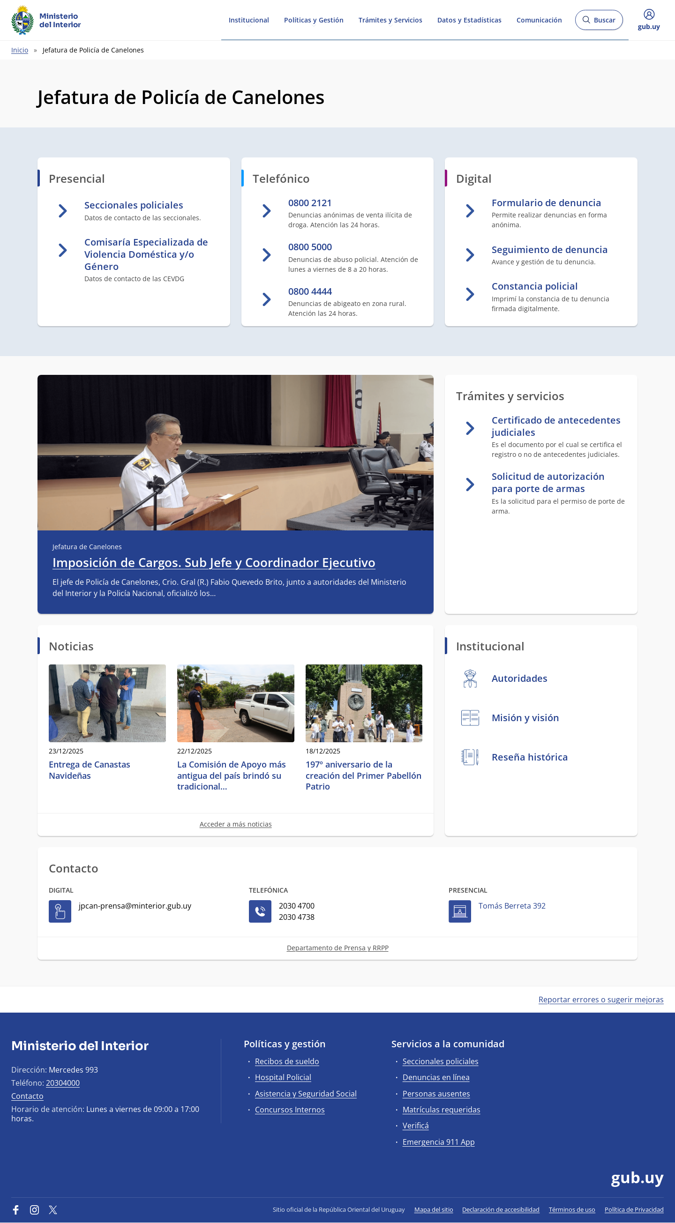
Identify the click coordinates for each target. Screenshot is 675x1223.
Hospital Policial (283, 1077)
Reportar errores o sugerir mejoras (601, 999)
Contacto (27, 1096)
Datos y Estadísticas (469, 19)
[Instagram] (34, 1209)
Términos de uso (572, 1209)
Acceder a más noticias (236, 824)
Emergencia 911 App (439, 1142)
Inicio (19, 49)
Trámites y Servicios (390, 19)
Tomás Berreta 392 (512, 906)
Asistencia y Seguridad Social (306, 1094)
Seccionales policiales (441, 1061)
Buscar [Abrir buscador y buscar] (598, 22)
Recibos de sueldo (287, 1061)
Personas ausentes (436, 1094)
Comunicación (539, 19)
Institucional (249, 19)
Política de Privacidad (634, 1209)
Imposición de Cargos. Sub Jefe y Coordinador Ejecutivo (213, 563)
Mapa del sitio (433, 1209)
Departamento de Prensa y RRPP (338, 947)
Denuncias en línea (436, 1077)
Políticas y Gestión (314, 19)
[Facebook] (16, 1209)
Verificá (416, 1125)
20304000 (63, 1083)
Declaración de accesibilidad (501, 1209)
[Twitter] (53, 1209)
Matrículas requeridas (441, 1109)
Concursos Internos (290, 1109)
